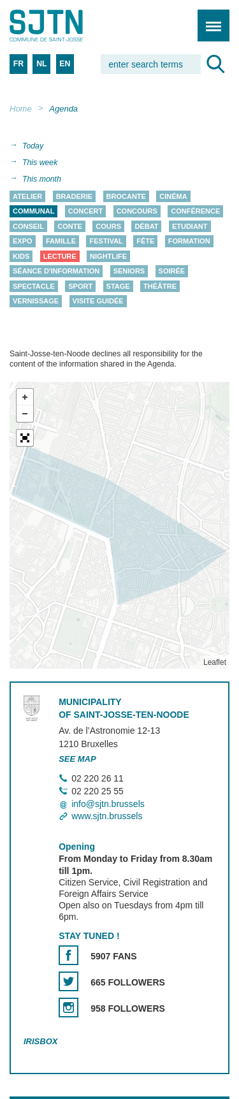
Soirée (172, 271)
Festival (105, 241)
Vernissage (36, 301)
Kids (21, 256)
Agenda (63, 108)
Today (32, 146)
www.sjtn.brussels (106, 816)
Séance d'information (56, 271)
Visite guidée (98, 301)
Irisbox (40, 1041)
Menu (209, 18)
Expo (23, 241)
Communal (33, 211)
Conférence (195, 211)
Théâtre (160, 286)
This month (41, 179)
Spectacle (34, 286)
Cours (108, 226)
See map (77, 759)
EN (64, 63)
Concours (137, 211)
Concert (85, 211)
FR (18, 63)
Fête (145, 241)
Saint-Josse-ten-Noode (64, 25)
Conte (69, 226)
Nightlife (108, 256)
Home (21, 108)
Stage (118, 286)
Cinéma (173, 196)
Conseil (28, 226)
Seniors (129, 271)
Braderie (74, 196)
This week (39, 162)
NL (41, 63)
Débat (146, 226)
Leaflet (214, 662)
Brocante (126, 196)
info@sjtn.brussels (108, 804)
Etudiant (190, 226)
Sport (80, 286)
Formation (189, 241)
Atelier (27, 196)
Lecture (59, 256)
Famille (61, 241)
